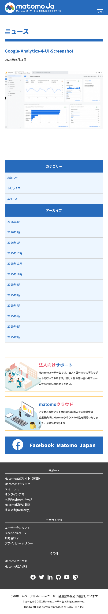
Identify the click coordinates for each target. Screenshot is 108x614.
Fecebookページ (15, 533)
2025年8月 (14, 295)
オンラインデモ (14, 494)
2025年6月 (14, 316)
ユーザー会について (17, 528)
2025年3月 (14, 337)
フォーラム (12, 489)
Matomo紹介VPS (16, 566)
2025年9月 (14, 284)
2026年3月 (14, 222)
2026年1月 (14, 242)
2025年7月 (14, 305)
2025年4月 (14, 326)
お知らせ (12, 178)
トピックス (13, 188)
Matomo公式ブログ (17, 484)
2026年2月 (14, 232)
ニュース (12, 199)
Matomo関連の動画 (17, 505)
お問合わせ (12, 538)
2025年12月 (14, 253)
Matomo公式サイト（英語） (23, 478)
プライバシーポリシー (19, 543)
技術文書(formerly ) (17, 510)
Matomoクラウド (16, 561)
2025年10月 (14, 274)
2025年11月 (14, 263)
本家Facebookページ (18, 499)
